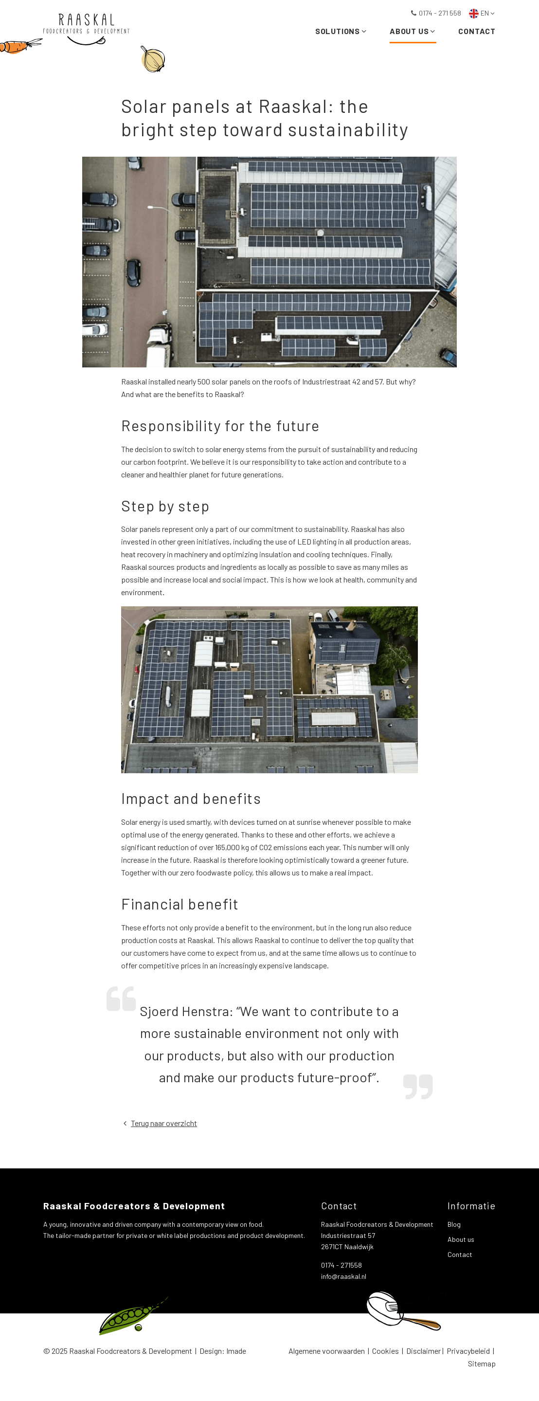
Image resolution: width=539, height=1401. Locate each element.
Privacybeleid (468, 1350)
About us (413, 32)
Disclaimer (423, 1350)
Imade (236, 1350)
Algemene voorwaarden (326, 1350)
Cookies (385, 1350)
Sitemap (482, 1363)
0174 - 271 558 (435, 13)
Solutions (341, 32)
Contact (477, 32)
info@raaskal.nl (343, 1276)
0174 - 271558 (341, 1265)
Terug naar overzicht (159, 1123)
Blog (454, 1224)
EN (482, 13)
